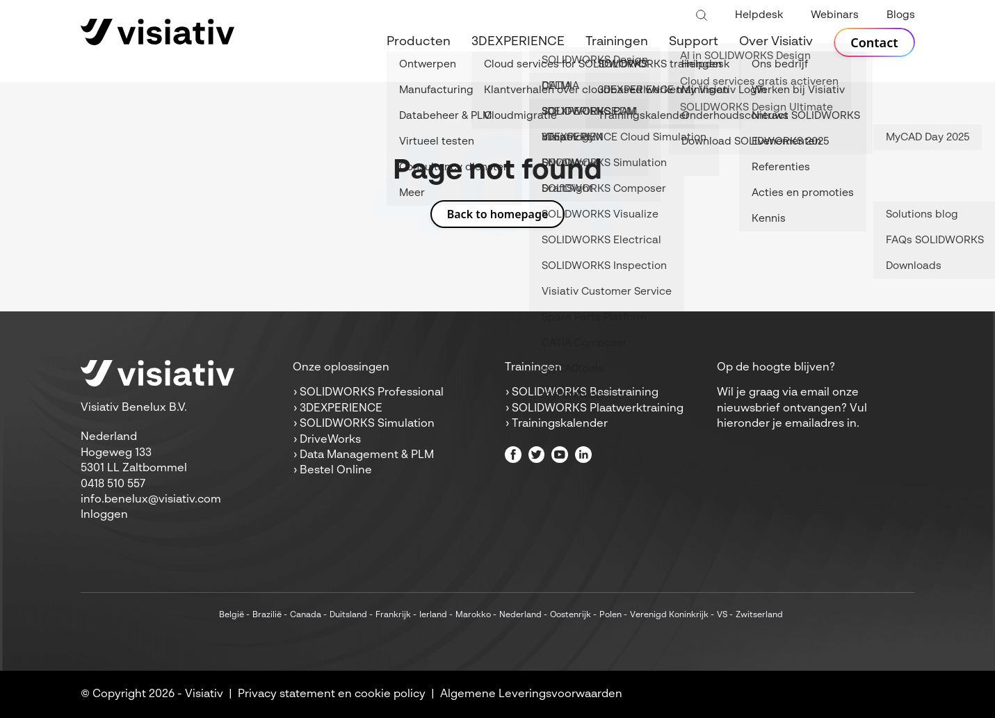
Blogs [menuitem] (901, 15)
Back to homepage (498, 214)
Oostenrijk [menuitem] (570, 615)
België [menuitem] (231, 615)
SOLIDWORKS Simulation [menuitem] (367, 424)
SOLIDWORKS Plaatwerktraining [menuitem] (597, 408)
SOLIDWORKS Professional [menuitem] (372, 392)
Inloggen (104, 515)
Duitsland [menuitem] (348, 615)
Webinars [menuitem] (835, 15)
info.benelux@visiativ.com (151, 499)
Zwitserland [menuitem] (759, 615)
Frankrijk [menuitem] (393, 615)
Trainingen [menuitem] (616, 41)
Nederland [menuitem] (520, 615)
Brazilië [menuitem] (267, 615)
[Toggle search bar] (701, 16)
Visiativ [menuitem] (204, 694)
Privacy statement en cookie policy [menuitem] (332, 694)
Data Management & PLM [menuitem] (367, 455)
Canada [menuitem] (305, 615)
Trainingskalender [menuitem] (560, 424)
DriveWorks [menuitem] (330, 440)
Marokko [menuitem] (473, 615)
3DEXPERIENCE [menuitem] (518, 41)
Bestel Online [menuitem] (336, 470)
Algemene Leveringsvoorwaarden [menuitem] (531, 694)
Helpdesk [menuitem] (759, 15)
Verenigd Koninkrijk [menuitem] (669, 615)
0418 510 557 (113, 484)
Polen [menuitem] (610, 615)
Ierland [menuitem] (433, 615)
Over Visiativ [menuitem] (776, 41)
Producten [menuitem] (419, 41)
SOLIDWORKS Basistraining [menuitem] (585, 392)
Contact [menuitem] (874, 42)
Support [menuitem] (693, 41)
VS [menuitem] (722, 615)
